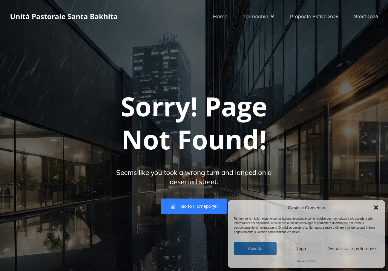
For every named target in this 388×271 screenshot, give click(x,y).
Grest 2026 (365, 16)
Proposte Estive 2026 (314, 16)
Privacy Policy (306, 261)
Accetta (255, 248)
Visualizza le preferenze (352, 248)
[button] (376, 207)
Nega (300, 248)
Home (220, 16)
